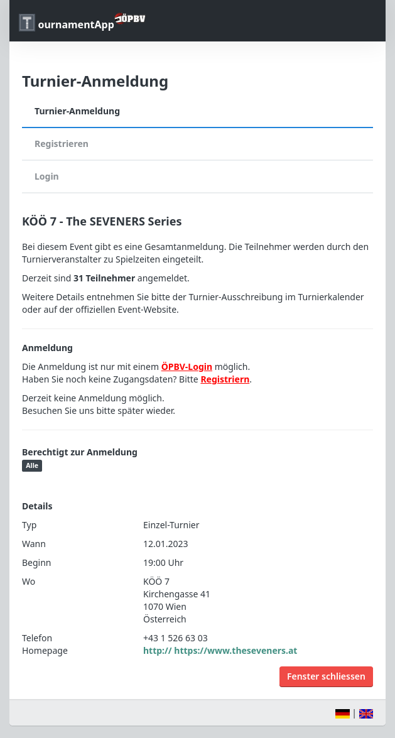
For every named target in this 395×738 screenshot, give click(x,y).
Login (47, 176)
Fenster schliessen (326, 676)
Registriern (224, 379)
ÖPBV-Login (186, 366)
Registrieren (62, 143)
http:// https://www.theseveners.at (220, 650)
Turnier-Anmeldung (77, 111)
